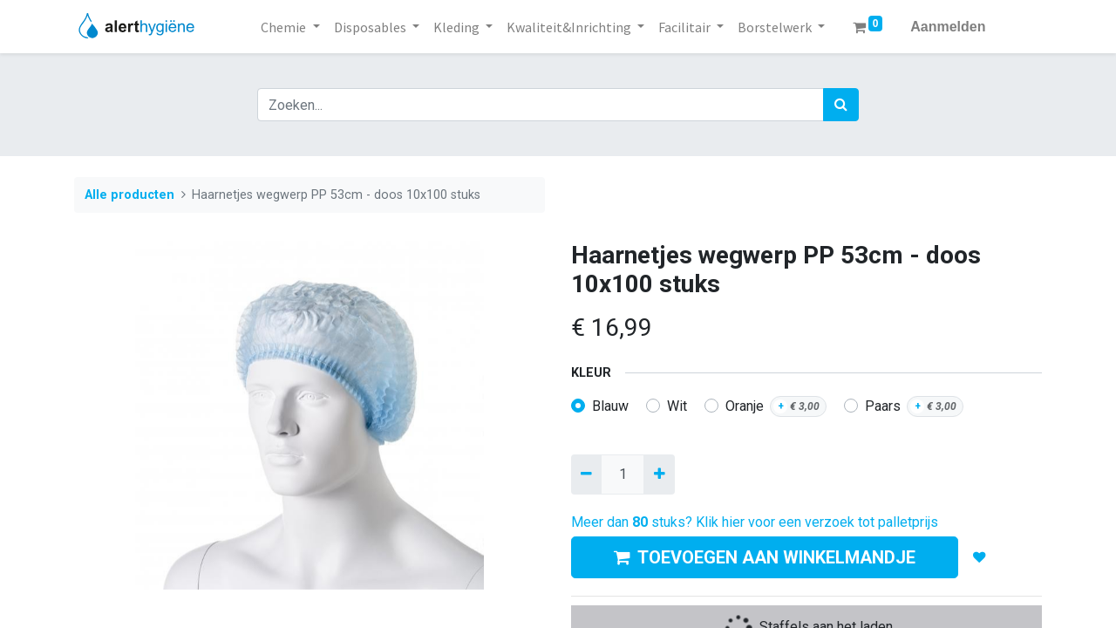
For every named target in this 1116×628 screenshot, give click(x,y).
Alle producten (129, 195)
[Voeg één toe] (658, 474)
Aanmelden (947, 26)
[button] (979, 557)
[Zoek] (841, 104)
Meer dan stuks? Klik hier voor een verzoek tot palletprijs (754, 522)
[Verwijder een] (586, 474)
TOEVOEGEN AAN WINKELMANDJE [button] (764, 557)
